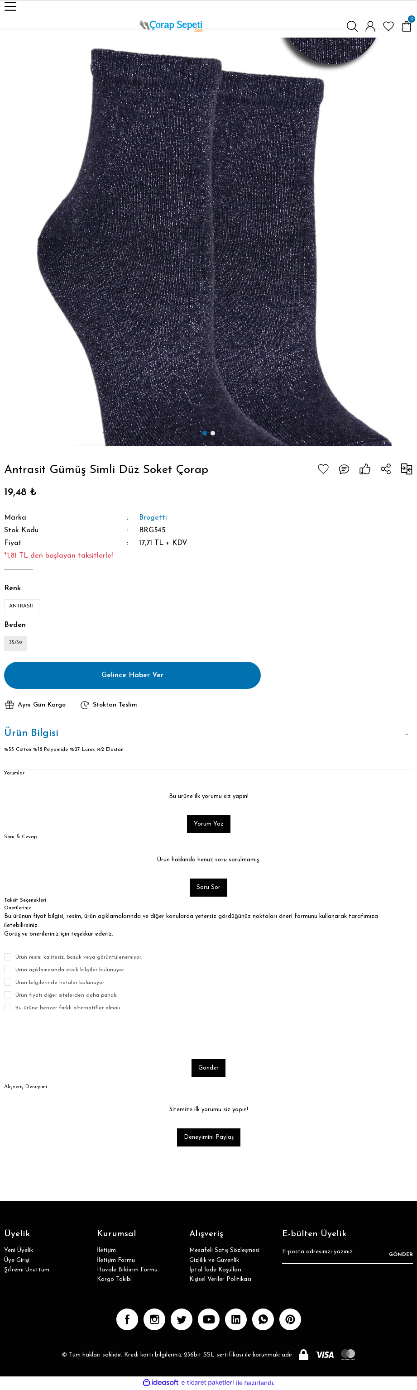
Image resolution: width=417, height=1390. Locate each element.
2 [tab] (213, 433)
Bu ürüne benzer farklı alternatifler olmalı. (68, 1008)
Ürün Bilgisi (31, 734)
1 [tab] (204, 433)
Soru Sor (208, 888)
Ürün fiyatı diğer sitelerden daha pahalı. (66, 995)
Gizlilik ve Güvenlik (214, 1261)
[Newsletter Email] (347, 1256)
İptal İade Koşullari (215, 1271)
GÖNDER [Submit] (401, 1255)
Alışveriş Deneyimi (25, 1087)
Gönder (208, 1068)
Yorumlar (14, 773)
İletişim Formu (116, 1261)
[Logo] (171, 26)
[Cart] (406, 26)
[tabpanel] (208, 242)
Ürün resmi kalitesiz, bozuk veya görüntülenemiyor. (78, 957)
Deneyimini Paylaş (209, 1138)
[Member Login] (370, 26)
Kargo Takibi (114, 1280)
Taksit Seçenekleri (25, 901)
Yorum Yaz (209, 824)
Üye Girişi (16, 1261)
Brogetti (153, 517)
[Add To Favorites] (323, 469)
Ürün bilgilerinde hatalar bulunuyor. (60, 983)
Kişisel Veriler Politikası (220, 1280)
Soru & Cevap (20, 837)
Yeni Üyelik (18, 1251)
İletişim (106, 1251)
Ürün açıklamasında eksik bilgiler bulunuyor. (70, 970)
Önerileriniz (17, 909)
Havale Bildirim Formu (127, 1271)
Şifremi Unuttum (26, 1271)
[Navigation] (10, 6)
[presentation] (73, 1036)
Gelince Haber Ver (132, 675)
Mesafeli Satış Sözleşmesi (224, 1251)
